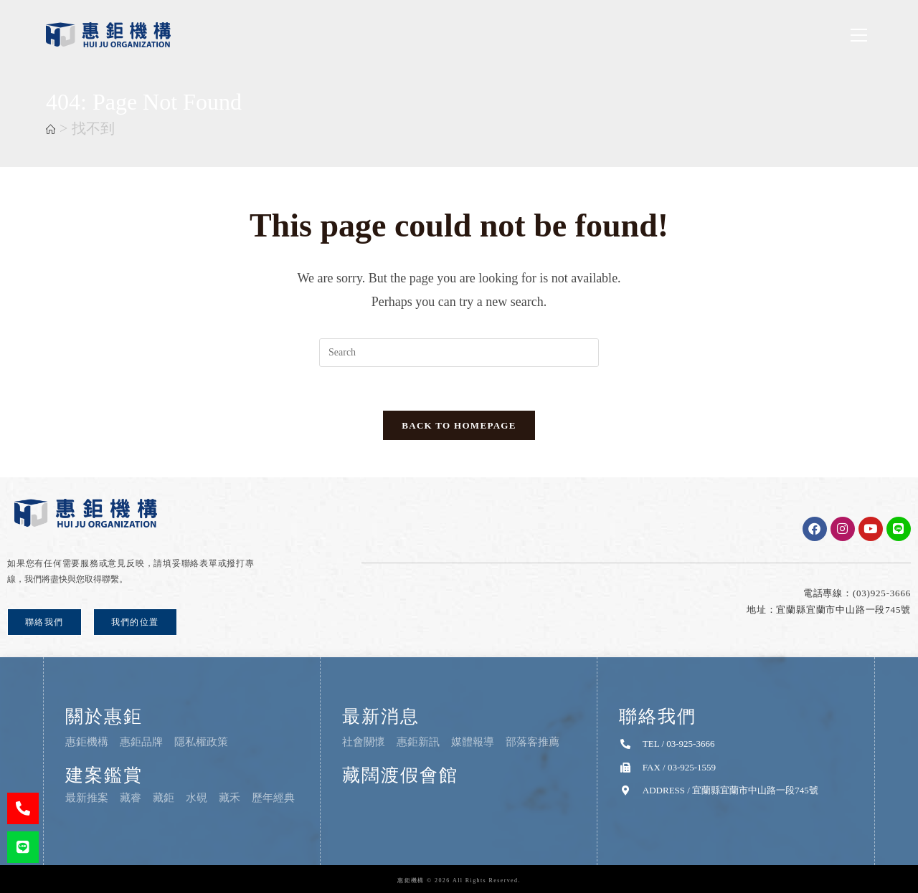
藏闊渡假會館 (400, 775)
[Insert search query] (459, 352)
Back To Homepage (459, 425)
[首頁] (50, 130)
